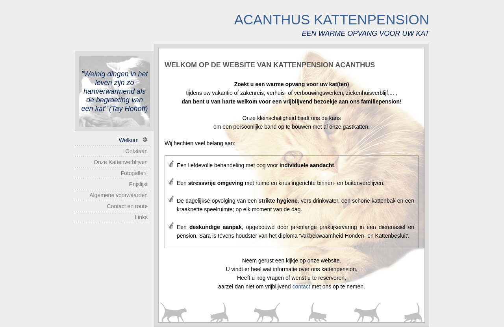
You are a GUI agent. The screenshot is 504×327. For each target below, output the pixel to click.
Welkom (133, 140)
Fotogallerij (134, 173)
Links (141, 217)
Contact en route (127, 206)
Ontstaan (136, 151)
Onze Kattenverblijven (121, 162)
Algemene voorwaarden (118, 195)
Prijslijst (138, 184)
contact (301, 286)
